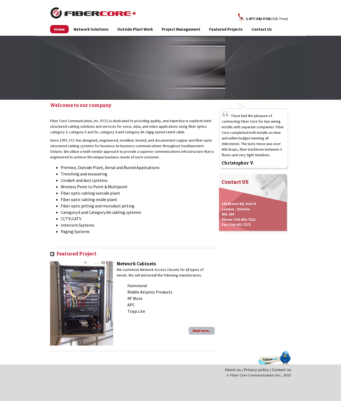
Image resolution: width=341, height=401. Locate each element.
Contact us (281, 370)
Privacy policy (256, 370)
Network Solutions (91, 29)
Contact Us (261, 29)
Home (59, 29)
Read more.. (202, 330)
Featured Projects (226, 29)
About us (233, 370)
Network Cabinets (136, 263)
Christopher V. (238, 163)
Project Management (181, 29)
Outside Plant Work (135, 29)
